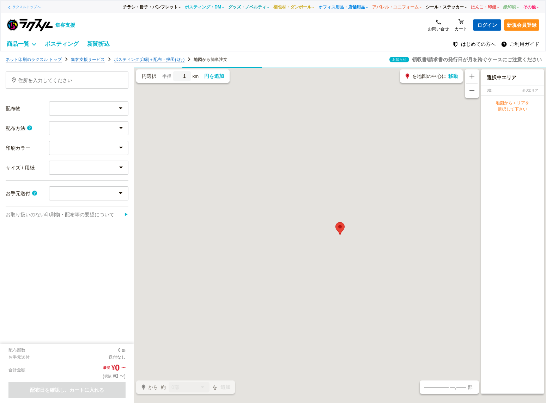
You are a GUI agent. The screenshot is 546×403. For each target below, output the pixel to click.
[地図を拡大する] (472, 76)
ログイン (487, 25)
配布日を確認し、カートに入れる (67, 390)
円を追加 (214, 76)
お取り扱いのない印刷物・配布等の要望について (67, 214)
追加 (225, 387)
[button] (340, 228)
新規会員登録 (521, 25)
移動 (453, 76)
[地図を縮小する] (472, 91)
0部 (189, 387)
